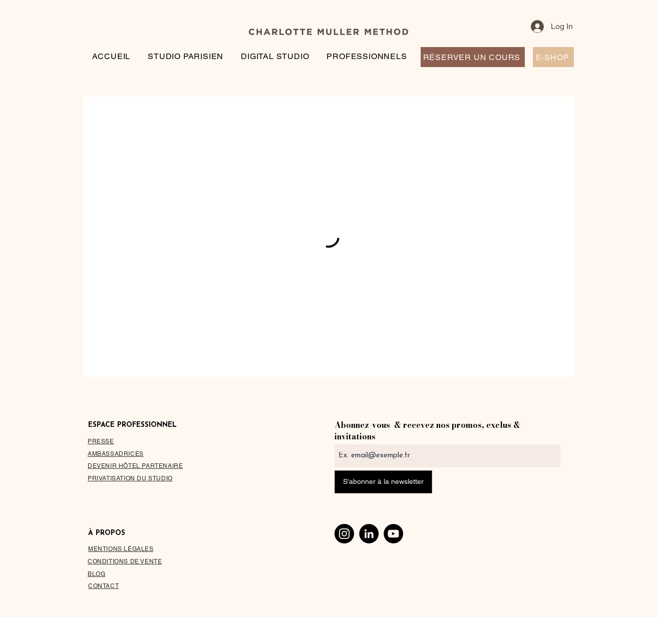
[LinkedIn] (369, 533)
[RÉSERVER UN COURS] (473, 57)
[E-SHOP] (553, 57)
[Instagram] (344, 533)
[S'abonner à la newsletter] (383, 481)
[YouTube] (393, 533)
